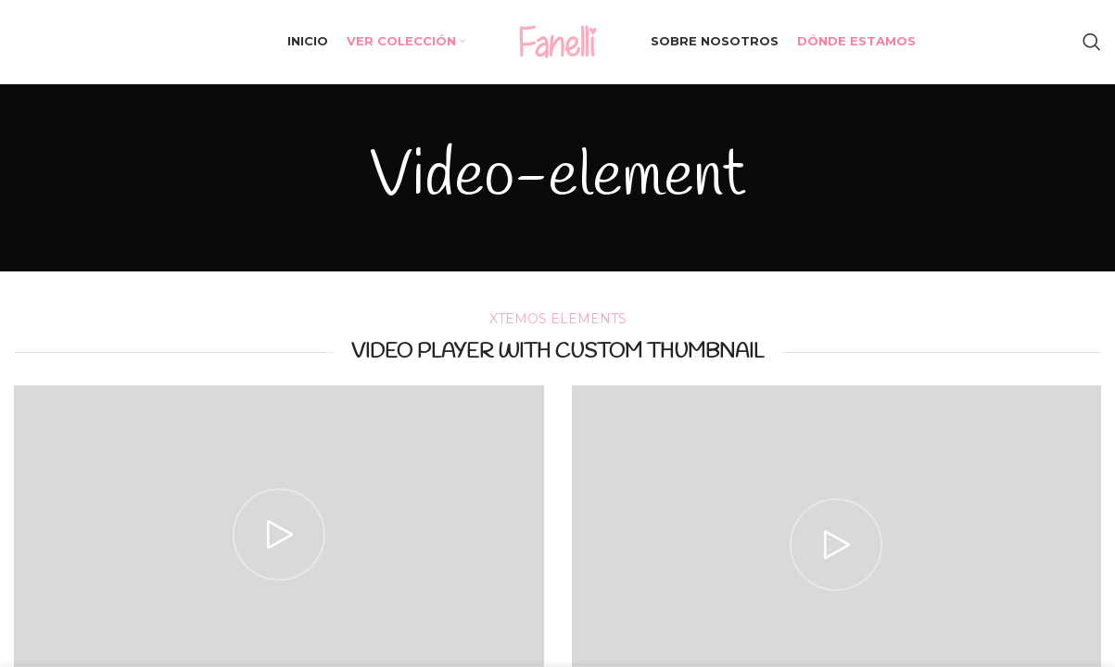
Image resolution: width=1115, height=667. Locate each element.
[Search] (1091, 41)
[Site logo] (558, 40)
